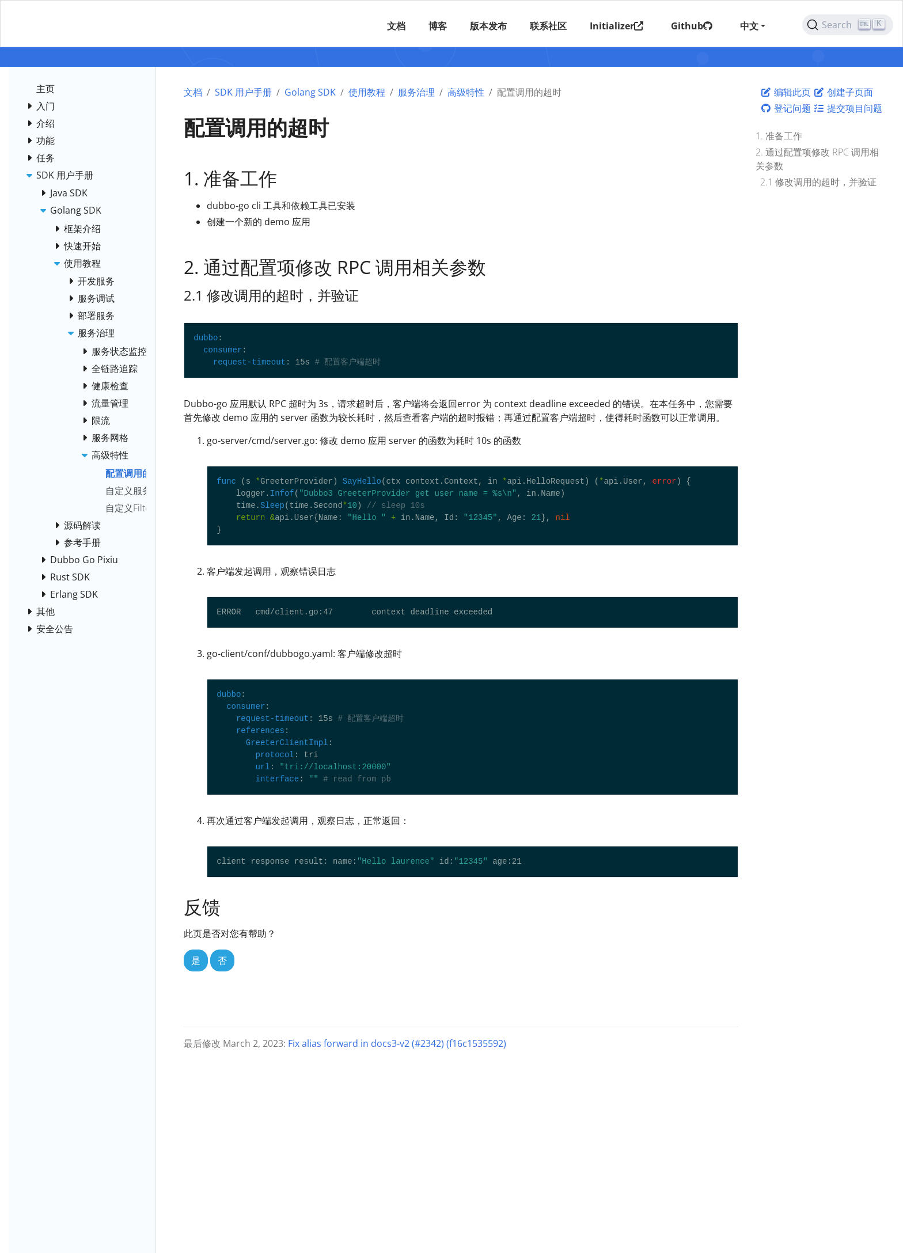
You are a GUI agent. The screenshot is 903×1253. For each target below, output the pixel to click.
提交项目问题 (847, 108)
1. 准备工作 (779, 136)
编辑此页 (785, 92)
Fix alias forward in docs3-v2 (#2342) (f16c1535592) (397, 1043)
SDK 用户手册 (243, 92)
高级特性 (465, 92)
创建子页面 (843, 92)
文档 (193, 92)
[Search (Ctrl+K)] (847, 24)
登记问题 (785, 108)
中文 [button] (748, 26)
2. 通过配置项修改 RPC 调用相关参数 (817, 159)
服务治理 (416, 92)
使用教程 (366, 92)
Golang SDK (310, 92)
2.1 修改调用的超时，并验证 (818, 182)
